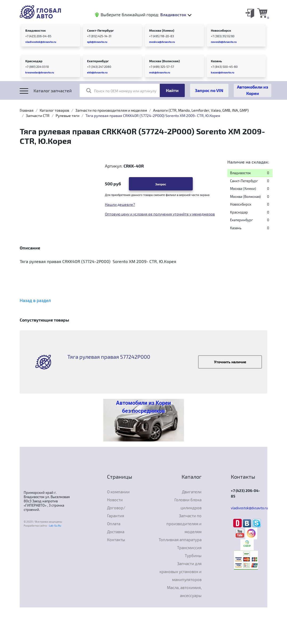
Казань (216, 61)
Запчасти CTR (38, 115)
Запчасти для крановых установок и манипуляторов (180, 571)
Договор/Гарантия (116, 511)
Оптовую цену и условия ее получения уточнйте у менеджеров (160, 214)
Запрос (160, 184)
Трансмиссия (189, 547)
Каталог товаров (54, 110)
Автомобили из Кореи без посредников (143, 407)
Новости (115, 499)
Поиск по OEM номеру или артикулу (121, 90)
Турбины (193, 555)
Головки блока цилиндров (188, 503)
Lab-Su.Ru (55, 525)
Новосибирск (221, 30)
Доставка (115, 531)
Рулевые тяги (67, 115)
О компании (118, 491)
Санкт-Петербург (100, 30)
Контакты (116, 539)
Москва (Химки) (161, 30)
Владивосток (35, 30)
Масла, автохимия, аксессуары (184, 591)
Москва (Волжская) (164, 61)
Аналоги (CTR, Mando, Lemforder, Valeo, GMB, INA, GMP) (201, 110)
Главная (27, 110)
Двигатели (192, 491)
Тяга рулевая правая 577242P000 (108, 356)
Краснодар (33, 61)
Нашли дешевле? (120, 204)
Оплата (113, 523)
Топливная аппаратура (180, 539)
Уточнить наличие (230, 362)
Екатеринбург (98, 61)
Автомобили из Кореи (252, 90)
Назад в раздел (35, 300)
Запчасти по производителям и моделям (111, 110)
